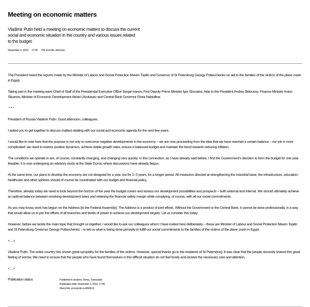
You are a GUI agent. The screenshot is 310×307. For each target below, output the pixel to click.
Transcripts (96, 279)
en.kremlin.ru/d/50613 (82, 288)
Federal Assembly (103, 208)
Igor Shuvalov (192, 92)
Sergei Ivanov (132, 92)
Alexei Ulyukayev (84, 97)
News (86, 279)
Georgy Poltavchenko (210, 75)
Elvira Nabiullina (148, 97)
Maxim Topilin (139, 75)
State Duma (93, 163)
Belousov (251, 92)
